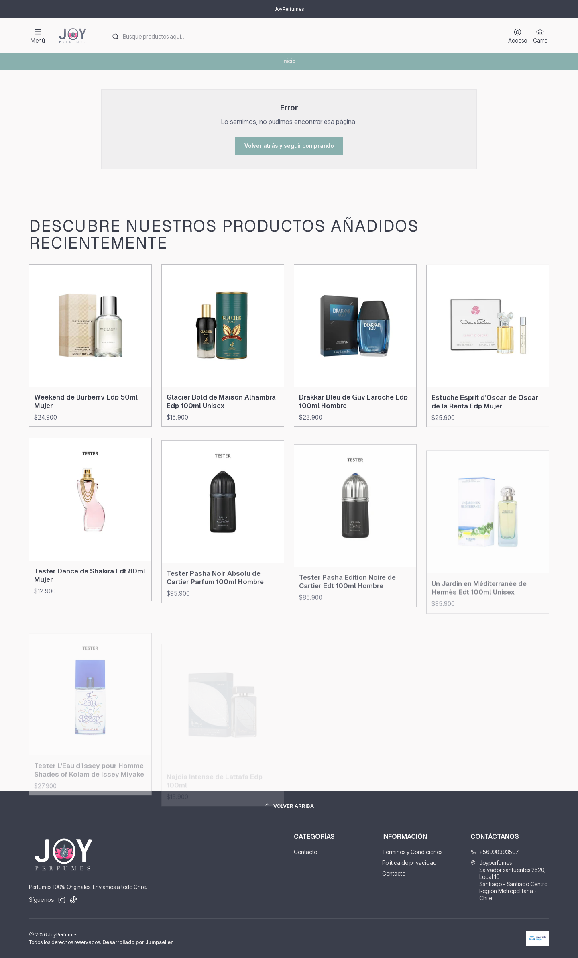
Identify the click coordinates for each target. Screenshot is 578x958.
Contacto (305, 851)
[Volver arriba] (289, 806)
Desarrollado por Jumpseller (137, 942)
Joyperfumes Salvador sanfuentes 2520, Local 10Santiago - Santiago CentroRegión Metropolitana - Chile (508, 880)
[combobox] (301, 36)
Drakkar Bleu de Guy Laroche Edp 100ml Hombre (353, 435)
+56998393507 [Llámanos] (494, 851)
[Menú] (38, 35)
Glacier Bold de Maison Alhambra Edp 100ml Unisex (221, 425)
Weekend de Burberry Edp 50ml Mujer (86, 415)
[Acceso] (518, 35)
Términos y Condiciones (412, 851)
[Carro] (540, 35)
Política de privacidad (409, 862)
